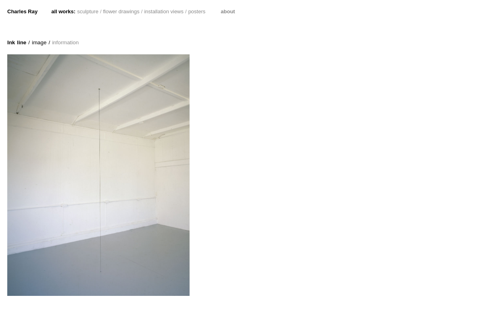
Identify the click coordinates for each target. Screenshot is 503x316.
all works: (63, 11)
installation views (164, 11)
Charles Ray (22, 11)
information (65, 42)
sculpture (87, 11)
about (228, 11)
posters (197, 11)
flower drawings (121, 11)
